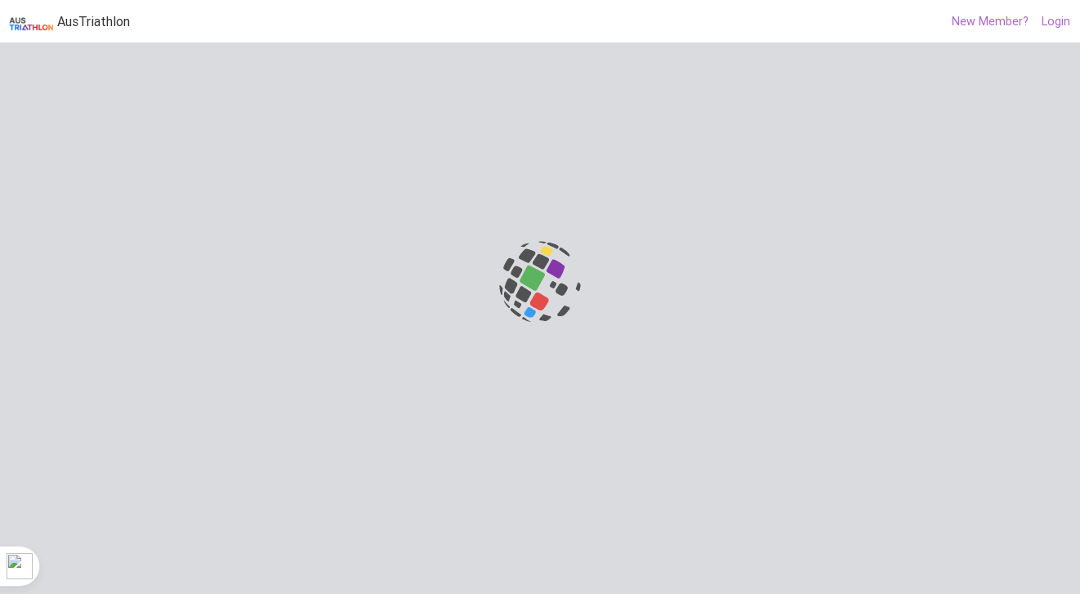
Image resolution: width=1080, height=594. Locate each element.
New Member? (990, 21)
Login (1056, 21)
